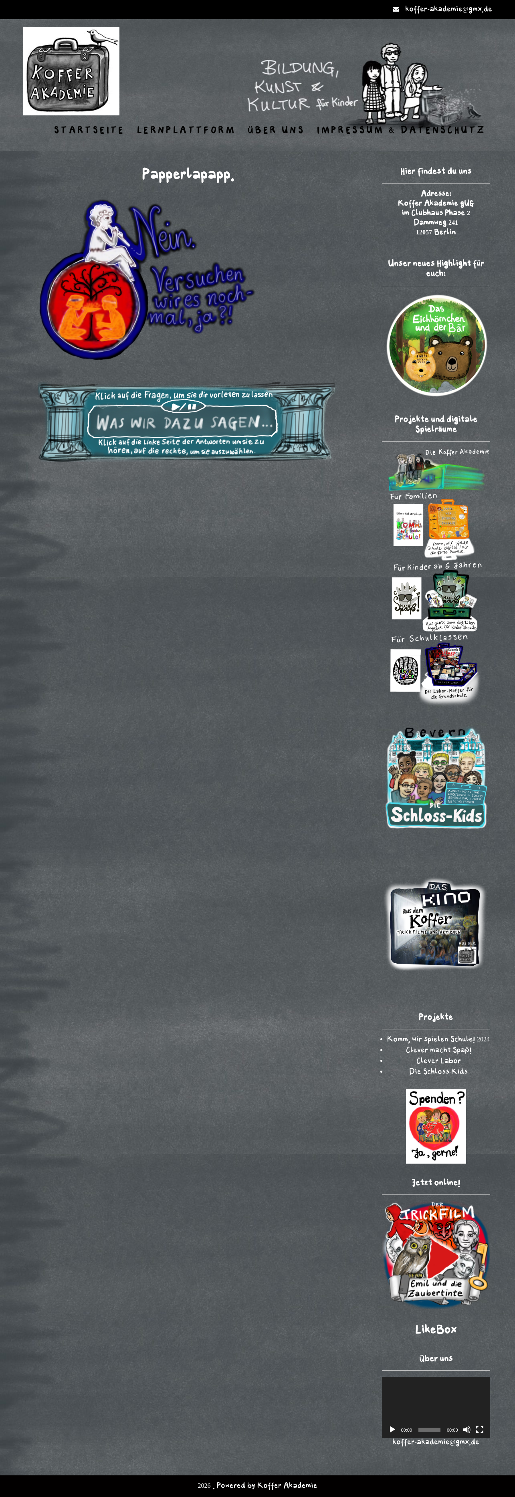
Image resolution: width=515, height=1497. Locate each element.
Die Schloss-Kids (438, 1072)
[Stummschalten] (467, 1430)
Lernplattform (186, 130)
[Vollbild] (480, 1430)
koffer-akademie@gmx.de (448, 9)
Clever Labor (438, 1061)
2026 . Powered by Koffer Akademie (257, 1486)
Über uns (276, 130)
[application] (436, 1407)
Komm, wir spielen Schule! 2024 (438, 1039)
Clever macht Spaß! (438, 1050)
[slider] (429, 1430)
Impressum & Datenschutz (401, 130)
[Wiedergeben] (392, 1430)
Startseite (89, 130)
